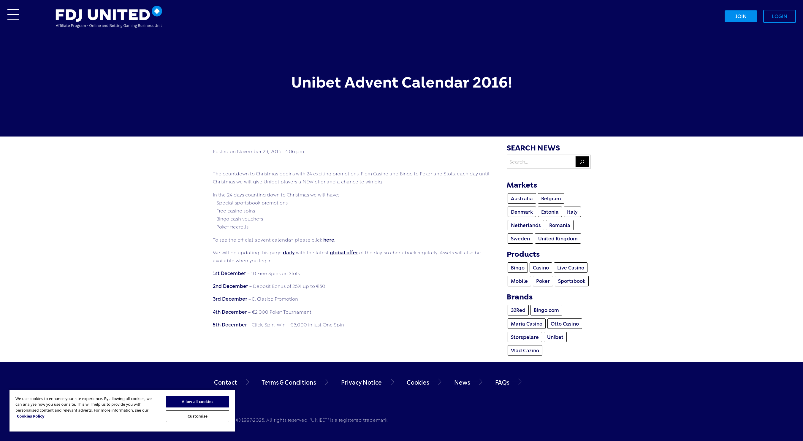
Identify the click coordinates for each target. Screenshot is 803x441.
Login (779, 16)
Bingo (518, 267)
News (462, 382)
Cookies (418, 382)
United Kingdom (558, 238)
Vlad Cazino (525, 350)
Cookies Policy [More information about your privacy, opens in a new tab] (30, 416)
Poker (543, 281)
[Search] (582, 161)
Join (741, 16)
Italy (572, 212)
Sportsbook (571, 281)
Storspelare (525, 337)
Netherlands (526, 225)
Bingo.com (546, 310)
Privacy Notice (361, 382)
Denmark (522, 212)
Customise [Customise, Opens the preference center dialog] (198, 416)
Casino (541, 267)
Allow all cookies (197, 401)
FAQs (502, 382)
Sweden (520, 238)
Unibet (555, 337)
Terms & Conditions (289, 382)
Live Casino (570, 267)
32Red (518, 310)
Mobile (519, 281)
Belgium (551, 198)
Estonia (550, 212)
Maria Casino (526, 323)
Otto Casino (565, 323)
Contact (225, 382)
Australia (522, 198)
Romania (559, 225)
